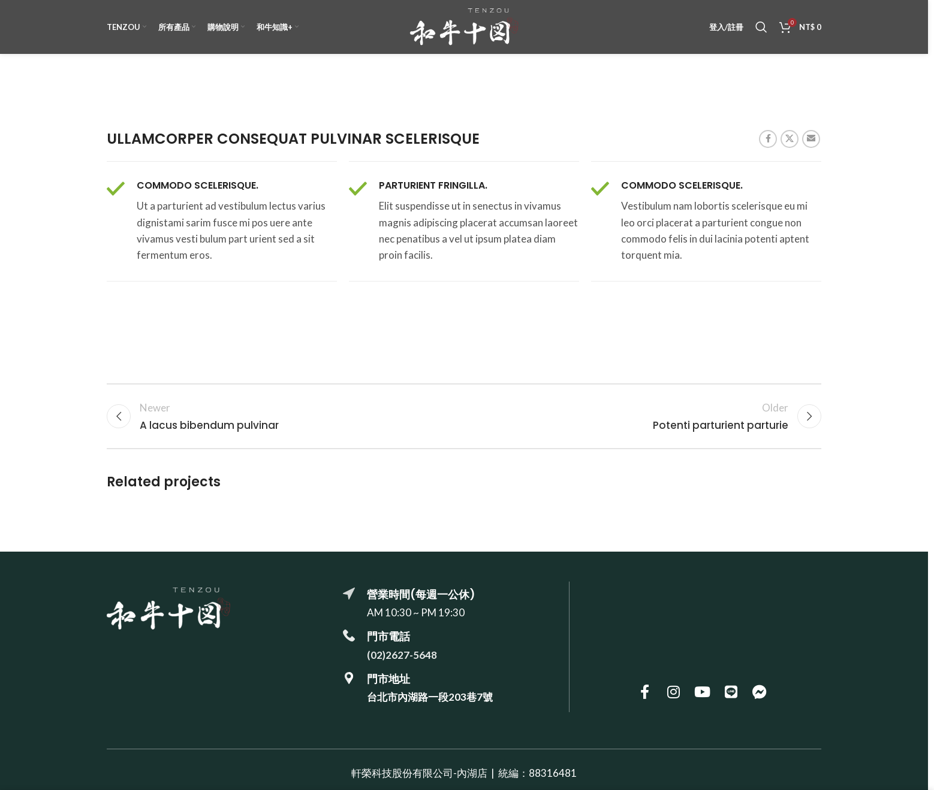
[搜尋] (761, 27)
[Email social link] (811, 139)
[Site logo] (464, 25)
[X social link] (790, 139)
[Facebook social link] (768, 139)
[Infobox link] (222, 222)
